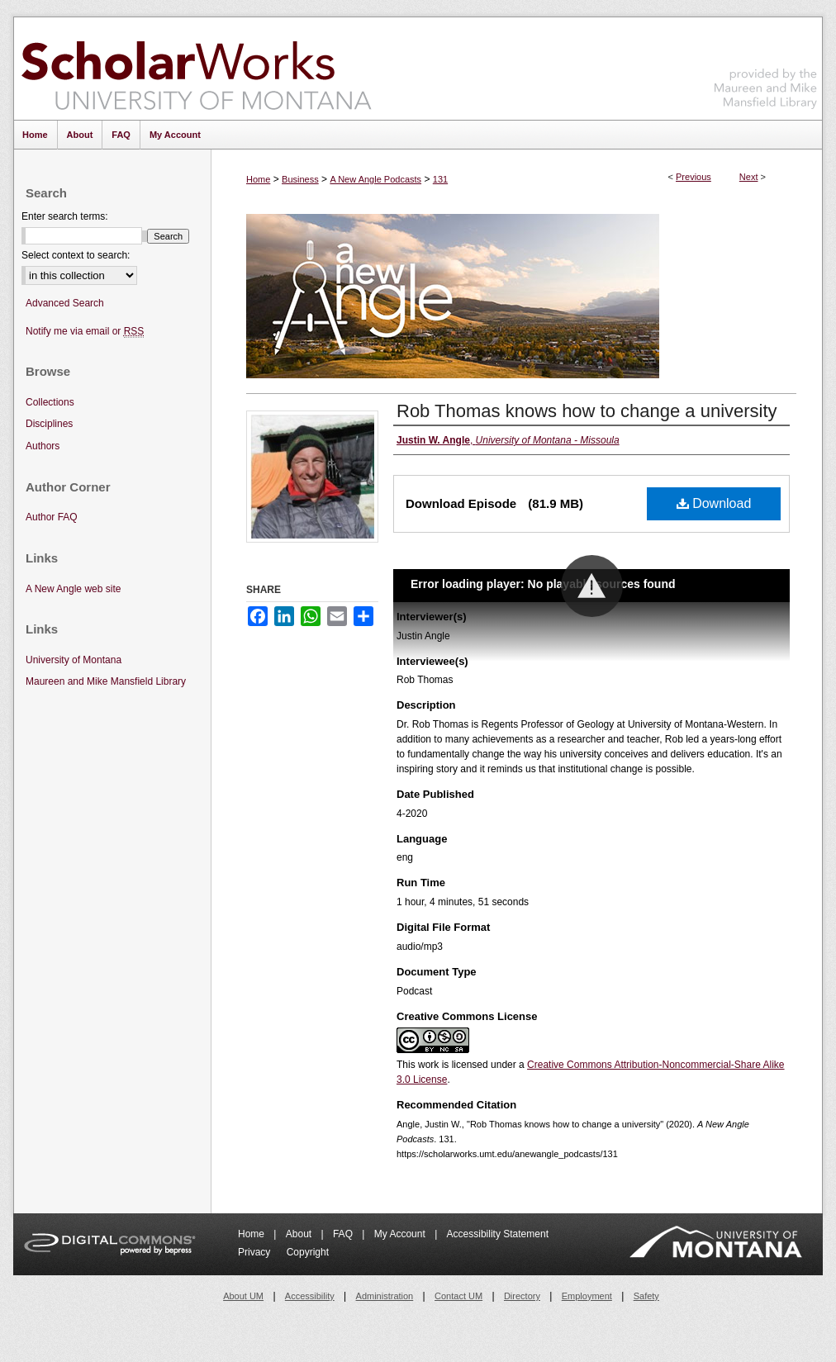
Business (300, 179)
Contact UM (458, 1296)
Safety (646, 1296)
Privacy (255, 1252)
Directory (522, 1296)
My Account (401, 1234)
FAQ (344, 1234)
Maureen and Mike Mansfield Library (766, 65)
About (300, 1234)
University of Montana (73, 660)
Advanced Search (65, 303)
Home (258, 179)
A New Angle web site (73, 589)
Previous (693, 177)
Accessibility (310, 1296)
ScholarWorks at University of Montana (196, 68)
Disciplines (49, 423)
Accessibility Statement (498, 1234)
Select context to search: (75, 255)
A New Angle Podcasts (375, 179)
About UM (243, 1296)
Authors (42, 446)
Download (714, 503)
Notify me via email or (85, 331)
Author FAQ (52, 517)
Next (748, 177)
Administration (385, 1296)
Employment (587, 1296)
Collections (50, 402)
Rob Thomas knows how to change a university (587, 411)
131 (440, 179)
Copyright (308, 1252)
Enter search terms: (64, 216)
